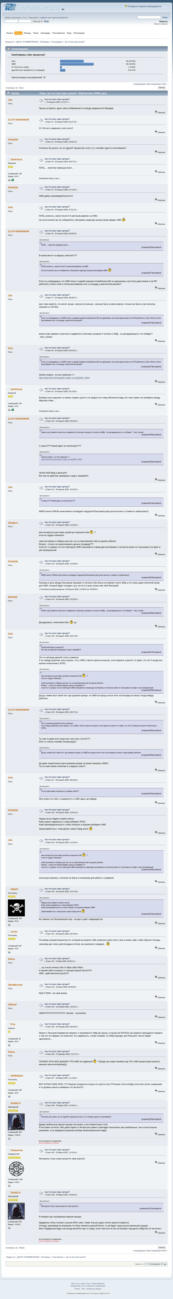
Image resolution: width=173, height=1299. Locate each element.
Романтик (17, 1150)
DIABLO (15, 1103)
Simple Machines (98, 1283)
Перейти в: (139, 1264)
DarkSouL (17, 159)
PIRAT (14, 889)
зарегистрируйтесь (60, 18)
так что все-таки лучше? (57, 99)
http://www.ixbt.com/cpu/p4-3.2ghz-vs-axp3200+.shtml (64, 378)
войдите (43, 18)
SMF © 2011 (86, 1283)
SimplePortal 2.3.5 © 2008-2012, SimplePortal (87, 1286)
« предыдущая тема (141, 84)
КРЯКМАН (17, 1075)
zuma (14, 931)
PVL (13, 1024)
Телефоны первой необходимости (144, 6)
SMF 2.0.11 (75, 1283)
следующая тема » (159, 84)
